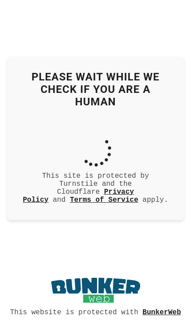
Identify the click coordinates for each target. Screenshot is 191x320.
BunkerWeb (161, 311)
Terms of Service (104, 202)
